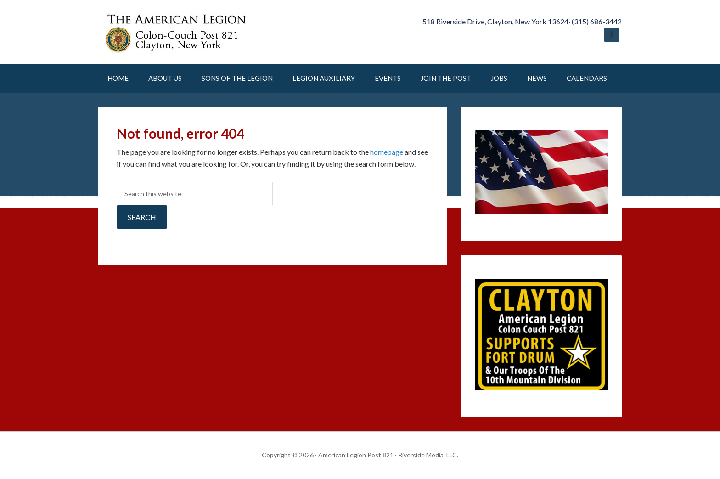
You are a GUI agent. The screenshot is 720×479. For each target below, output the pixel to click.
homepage (386, 151)
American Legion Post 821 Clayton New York (176, 32)
